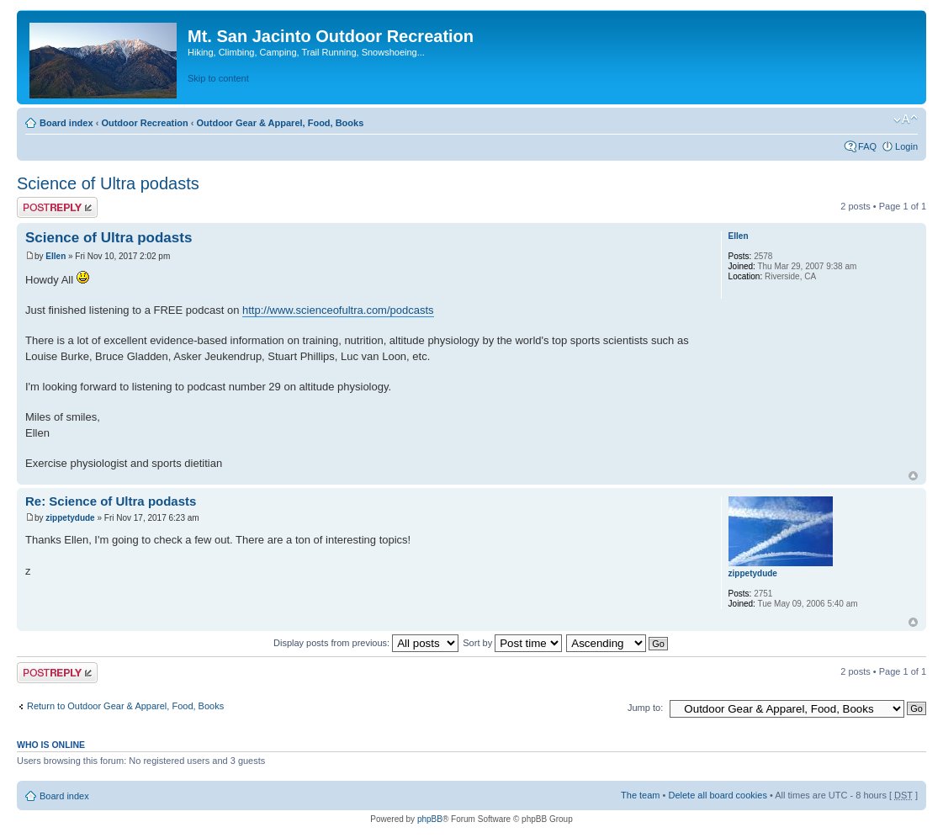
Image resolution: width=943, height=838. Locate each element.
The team (640, 795)
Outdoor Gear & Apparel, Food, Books (279, 123)
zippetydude (69, 517)
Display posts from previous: (365, 643)
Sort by (512, 643)
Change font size (905, 119)
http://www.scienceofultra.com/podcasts (338, 310)
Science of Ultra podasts (108, 183)
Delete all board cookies (717, 795)
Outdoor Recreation (144, 123)
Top (913, 475)
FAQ (867, 146)
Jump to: (645, 708)
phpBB (429, 819)
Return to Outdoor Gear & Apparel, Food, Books (125, 706)
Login (906, 146)
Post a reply (57, 207)
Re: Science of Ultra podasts (110, 501)
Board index (66, 123)
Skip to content (218, 78)
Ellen (55, 256)
